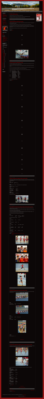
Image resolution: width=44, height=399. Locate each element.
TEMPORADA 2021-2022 (10, 11)
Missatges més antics (32, 390)
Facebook (3, 33)
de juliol (3, 57)
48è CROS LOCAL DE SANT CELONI (33, 11)
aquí (15, 194)
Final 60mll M (16, 233)
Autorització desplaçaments (4, 20)
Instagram (3, 34)
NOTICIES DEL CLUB (16, 11)
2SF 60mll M (13, 233)
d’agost (3, 56)
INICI (2, 11)
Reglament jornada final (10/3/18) (22, 387)
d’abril (3, 59)
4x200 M (23, 233)
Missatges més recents (12, 390)
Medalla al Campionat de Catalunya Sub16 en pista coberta (18, 178)
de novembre (4, 54)
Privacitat (23, 394)
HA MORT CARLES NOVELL (14, 14)
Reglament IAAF (4, 22)
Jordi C (12, 30)
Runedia (3, 41)
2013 (3, 65)
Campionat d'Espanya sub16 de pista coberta (16, 21)
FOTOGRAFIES (27, 11)
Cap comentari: (11, 204)
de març (3, 60)
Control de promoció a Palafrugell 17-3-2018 (16, 62)
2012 (3, 66)
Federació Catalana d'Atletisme (4, 37)
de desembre (4, 53)
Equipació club (4, 17)
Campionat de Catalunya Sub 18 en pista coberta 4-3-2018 (18, 290)
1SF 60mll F (19, 233)
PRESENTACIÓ (5, 11)
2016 (3, 63)
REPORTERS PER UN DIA (22, 11)
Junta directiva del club (5, 15)
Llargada (13, 234)
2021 (3, 50)
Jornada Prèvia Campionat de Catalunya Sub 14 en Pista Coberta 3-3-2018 (21, 344)
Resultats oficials (22, 339)
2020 (3, 51)
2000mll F (21, 233)
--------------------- (4, 21)
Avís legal (25, 394)
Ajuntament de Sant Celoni (5, 40)
